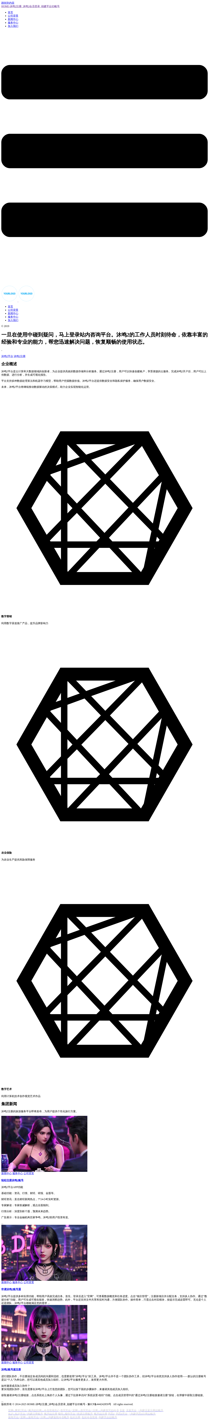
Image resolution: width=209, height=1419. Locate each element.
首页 (10, 12)
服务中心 (13, 22)
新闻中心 (13, 19)
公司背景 (13, 15)
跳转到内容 (7, 2)
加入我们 (13, 26)
